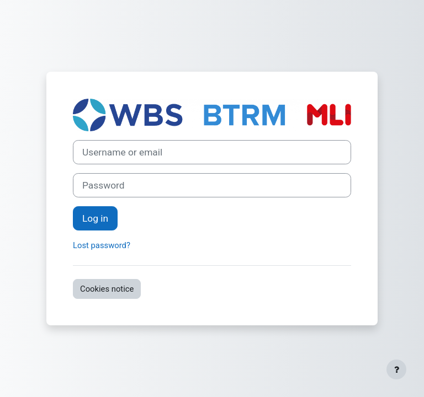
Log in (95, 218)
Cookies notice (107, 289)
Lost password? (101, 245)
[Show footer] (396, 369)
